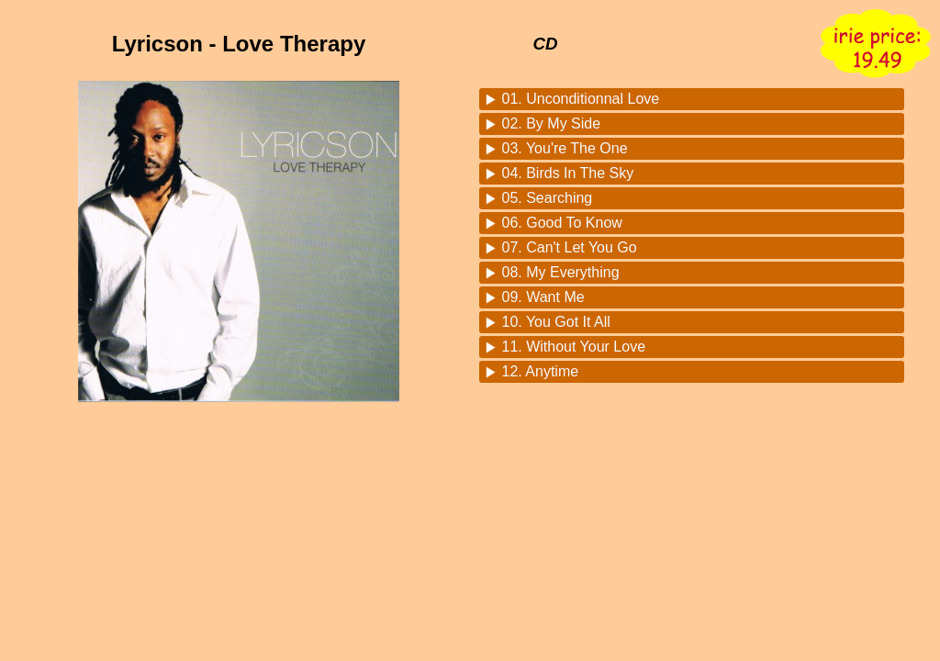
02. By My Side (551, 123)
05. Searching (547, 198)
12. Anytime (540, 371)
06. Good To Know (562, 222)
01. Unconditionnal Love (581, 98)
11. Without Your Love (574, 346)
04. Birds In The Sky (568, 173)
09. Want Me (543, 297)
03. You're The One (565, 148)
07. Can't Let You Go (569, 247)
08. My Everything (561, 272)
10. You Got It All (556, 322)
